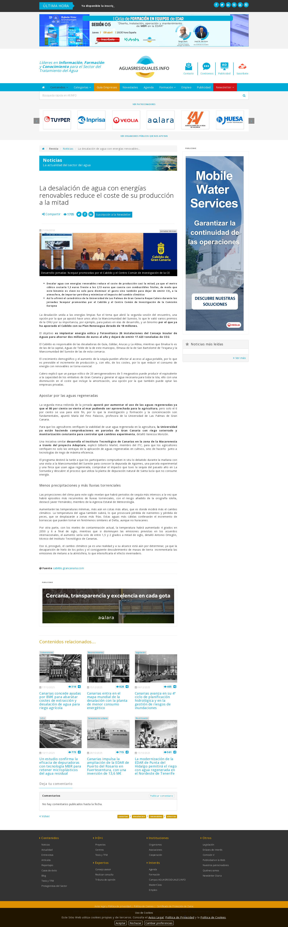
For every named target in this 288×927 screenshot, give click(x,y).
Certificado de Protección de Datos (175, 906)
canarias (123, 816)
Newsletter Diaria (212, 875)
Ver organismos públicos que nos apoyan (144, 136)
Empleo (186, 87)
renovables (156, 816)
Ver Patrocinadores (144, 104)
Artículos (46, 860)
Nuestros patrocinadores (216, 865)
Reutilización (142, 718)
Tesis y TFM (48, 880)
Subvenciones (46, 652)
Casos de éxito (49, 870)
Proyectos (100, 844)
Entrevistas (47, 854)
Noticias (68, 148)
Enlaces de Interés (212, 849)
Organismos (155, 844)
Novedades (130, 87)
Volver (44, 816)
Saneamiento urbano (98, 718)
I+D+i (42, 718)
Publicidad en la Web (214, 860)
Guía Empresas (107, 87)
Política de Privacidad (179, 917)
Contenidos (59, 87)
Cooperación (155, 854)
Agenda (149, 87)
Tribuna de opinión (105, 879)
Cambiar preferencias (158, 923)
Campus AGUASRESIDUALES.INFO (167, 879)
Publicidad (203, 87)
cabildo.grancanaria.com (68, 568)
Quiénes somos (211, 870)
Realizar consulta (104, 874)
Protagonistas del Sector (54, 886)
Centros (99, 849)
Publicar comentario (161, 795)
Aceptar (121, 923)
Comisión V (209, 854)
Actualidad (47, 849)
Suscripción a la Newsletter (113, 214)
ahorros (171, 816)
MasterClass (155, 884)
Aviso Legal (156, 917)
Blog (44, 875)
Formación (167, 87)
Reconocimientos (96, 652)
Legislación (141, 652)
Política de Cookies (144, 906)
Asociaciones (155, 849)
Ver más (239, 358)
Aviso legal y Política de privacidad (113, 906)
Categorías (82, 87)
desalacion (139, 816)
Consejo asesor (103, 869)
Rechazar (135, 923)
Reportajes (47, 865)
